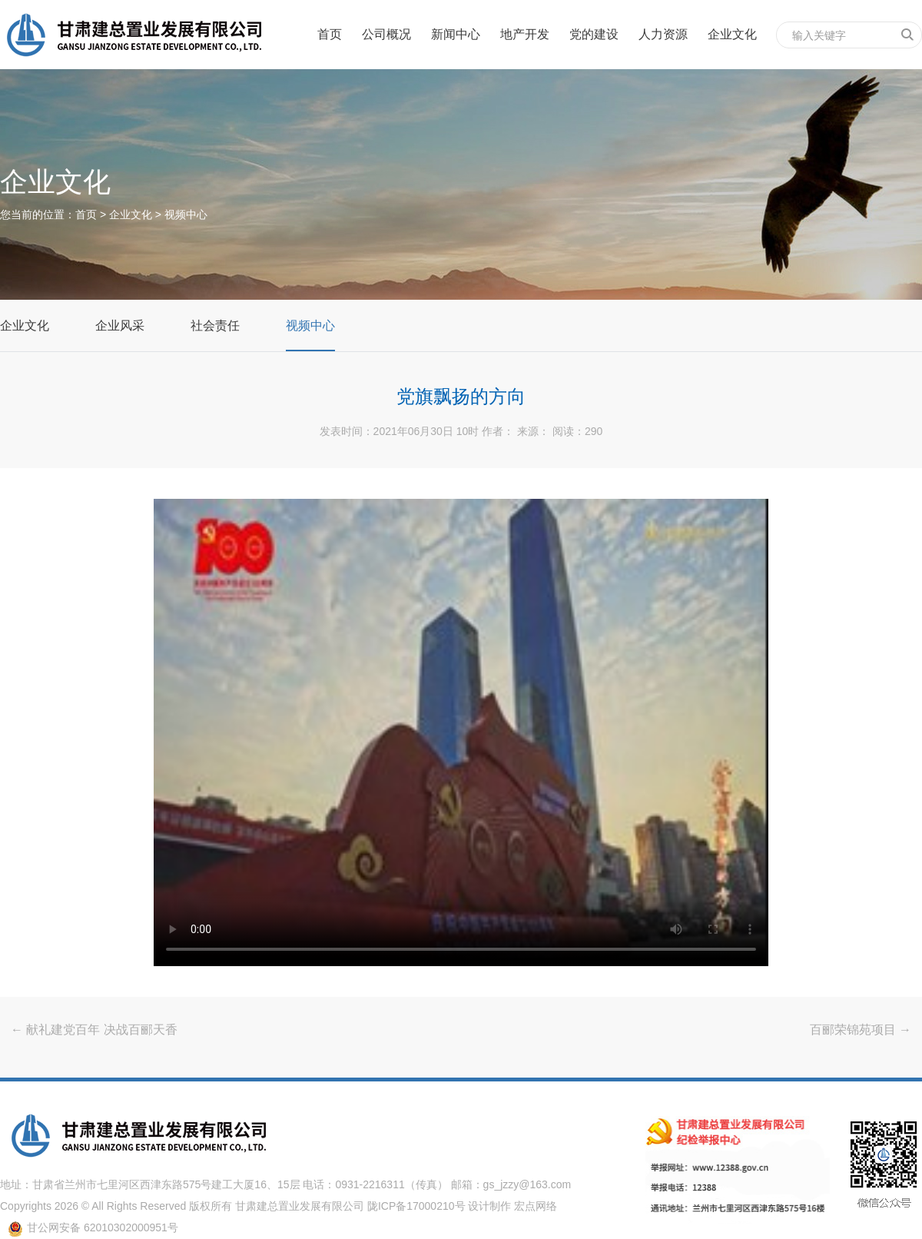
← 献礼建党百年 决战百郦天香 (94, 1029)
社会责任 (215, 325)
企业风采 (119, 325)
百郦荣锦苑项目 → (860, 1029)
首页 (329, 34)
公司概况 (386, 34)
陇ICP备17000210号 (416, 1206)
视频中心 (185, 214)
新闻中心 (455, 34)
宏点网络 (535, 1206)
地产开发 (524, 34)
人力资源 (663, 34)
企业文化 (732, 34)
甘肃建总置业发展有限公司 (299, 1206)
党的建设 (594, 34)
